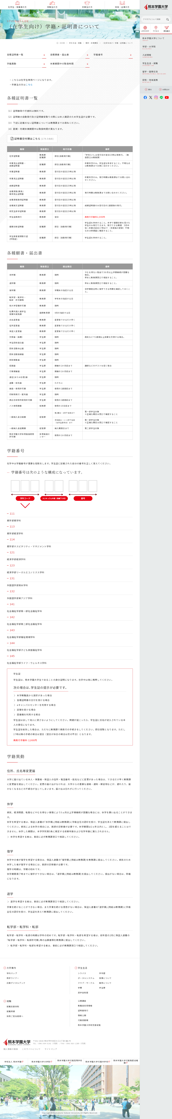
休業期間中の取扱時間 (62, 63)
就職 (9, 1001)
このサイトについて (31, 1049)
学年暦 (102, 973)
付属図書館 (83, 1020)
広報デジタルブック (16, 983)
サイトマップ (51, 1049)
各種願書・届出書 (59, 54)
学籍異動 (11, 63)
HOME (62, 43)
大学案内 (11, 967)
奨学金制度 (83, 992)
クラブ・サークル (86, 983)
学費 (80, 987)
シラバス (82, 973)
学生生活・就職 (75, 43)
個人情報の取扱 (10, 1049)
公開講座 (82, 1000)
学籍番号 (98, 54)
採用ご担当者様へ (15, 1016)
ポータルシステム (86, 978)
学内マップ (12, 973)
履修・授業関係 (92, 43)
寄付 (148, 89)
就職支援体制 (13, 1006)
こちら (29, 84)
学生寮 (102, 987)
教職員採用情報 (85, 1005)
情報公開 (82, 1015)
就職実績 (11, 1011)
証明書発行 (83, 1010)
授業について (105, 978)
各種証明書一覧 (15, 54)
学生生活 (82, 967)
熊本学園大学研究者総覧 (89, 1025)
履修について (105, 983)
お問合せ (164, 89)
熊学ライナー (13, 978)
